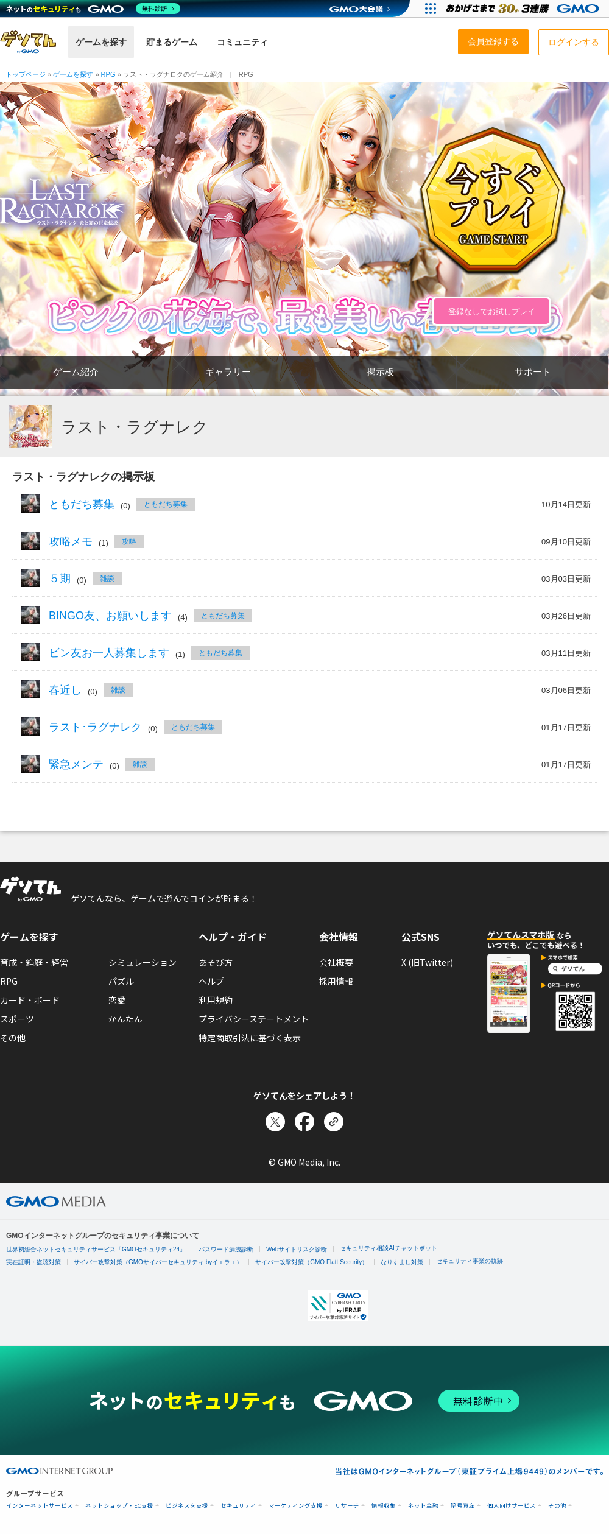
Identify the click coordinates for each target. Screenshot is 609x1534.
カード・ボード (30, 1000)
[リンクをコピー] (333, 1121)
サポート (533, 372)
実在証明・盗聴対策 (33, 1262)
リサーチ (347, 1506)
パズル (121, 981)
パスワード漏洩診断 (226, 1249)
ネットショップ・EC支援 (119, 1506)
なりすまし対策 (402, 1262)
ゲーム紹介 (76, 372)
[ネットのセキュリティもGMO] (93, 8)
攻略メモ (71, 541)
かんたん (125, 1019)
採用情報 (336, 981)
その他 (13, 1038)
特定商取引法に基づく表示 (250, 1038)
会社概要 (336, 962)
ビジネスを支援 (187, 1506)
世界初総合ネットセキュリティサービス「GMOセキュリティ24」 (96, 1249)
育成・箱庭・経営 (34, 962)
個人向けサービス (511, 1506)
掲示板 (380, 372)
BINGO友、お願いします (110, 616)
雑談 (107, 578)
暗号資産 (463, 1506)
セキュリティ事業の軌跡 (469, 1261)
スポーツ (17, 1019)
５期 (60, 578)
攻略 (129, 541)
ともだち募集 (81, 504)
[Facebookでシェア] (304, 1121)
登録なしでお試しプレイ (491, 311)
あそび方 (216, 962)
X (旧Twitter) (427, 962)
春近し (65, 690)
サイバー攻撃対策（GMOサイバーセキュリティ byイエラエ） (158, 1262)
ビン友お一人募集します (109, 653)
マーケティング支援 (296, 1506)
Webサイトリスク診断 (296, 1249)
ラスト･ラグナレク (95, 727)
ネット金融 (423, 1506)
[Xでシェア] (275, 1121)
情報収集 (383, 1506)
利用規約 (216, 1000)
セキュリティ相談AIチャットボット (388, 1248)
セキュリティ (238, 1506)
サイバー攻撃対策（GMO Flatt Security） (311, 1262)
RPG (9, 981)
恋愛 (116, 1000)
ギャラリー (228, 372)
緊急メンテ (76, 764)
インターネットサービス (39, 1506)
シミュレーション (142, 962)
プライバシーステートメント (254, 1019)
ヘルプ (211, 981)
